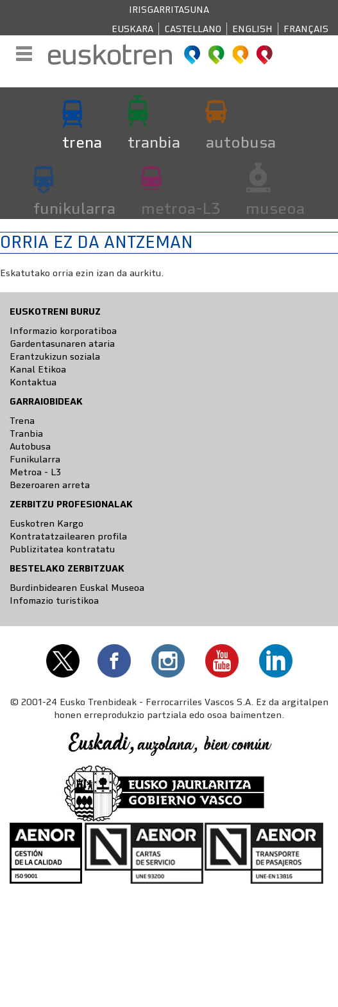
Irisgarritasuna (169, 9)
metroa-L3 (180, 208)
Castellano (192, 29)
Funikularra (35, 459)
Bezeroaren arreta (50, 485)
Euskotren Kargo (46, 523)
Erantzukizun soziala (55, 356)
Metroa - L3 (35, 472)
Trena (22, 420)
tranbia (154, 142)
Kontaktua (33, 382)
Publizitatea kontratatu (62, 549)
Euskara (132, 29)
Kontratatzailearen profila (68, 536)
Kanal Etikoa (38, 369)
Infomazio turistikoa (54, 600)
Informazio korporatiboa (63, 331)
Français (305, 29)
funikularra (74, 208)
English (252, 29)
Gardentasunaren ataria (62, 343)
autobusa (241, 142)
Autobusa (30, 446)
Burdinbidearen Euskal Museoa (77, 587)
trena (82, 142)
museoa (275, 208)
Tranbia (26, 433)
